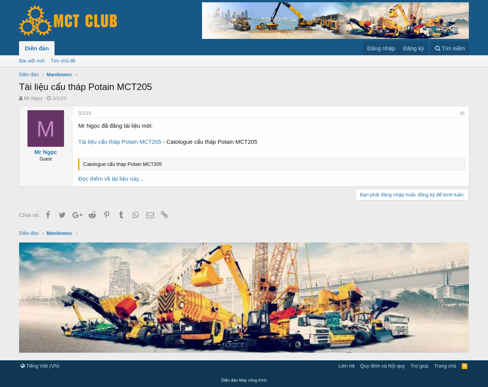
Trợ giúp (420, 366)
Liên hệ (347, 366)
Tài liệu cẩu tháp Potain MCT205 (120, 141)
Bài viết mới (32, 61)
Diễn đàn (37, 48)
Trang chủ (445, 366)
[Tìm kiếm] (450, 48)
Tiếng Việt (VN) (40, 366)
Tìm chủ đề (63, 61)
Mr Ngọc (33, 98)
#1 (462, 113)
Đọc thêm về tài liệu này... (111, 178)
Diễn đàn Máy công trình (244, 380)
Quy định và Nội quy (382, 366)
